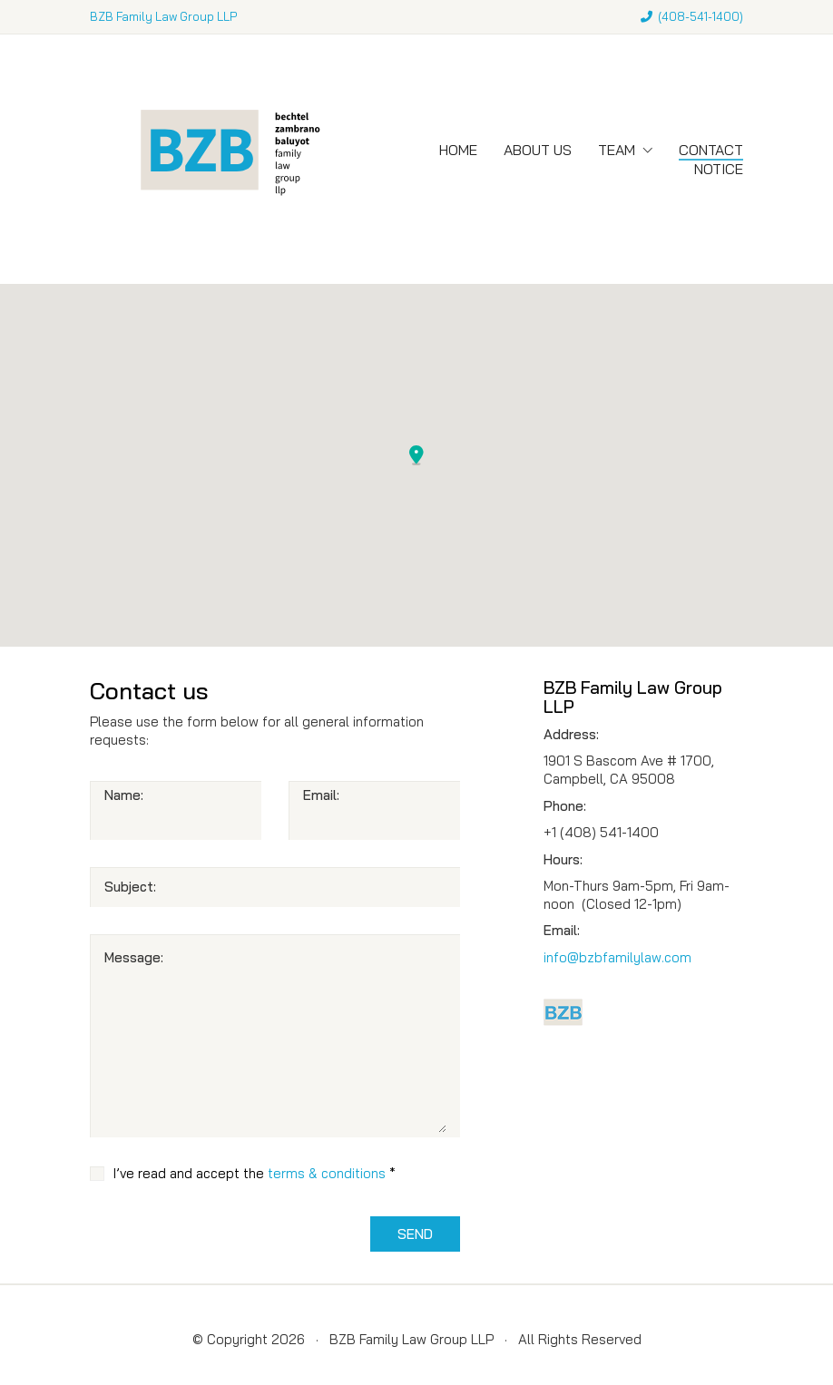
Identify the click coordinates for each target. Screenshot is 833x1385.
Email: (321, 795)
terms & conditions (327, 1173)
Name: (123, 795)
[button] (416, 455)
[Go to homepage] (226, 159)
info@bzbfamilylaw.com (617, 957)
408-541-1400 (701, 16)
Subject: (130, 886)
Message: (133, 957)
